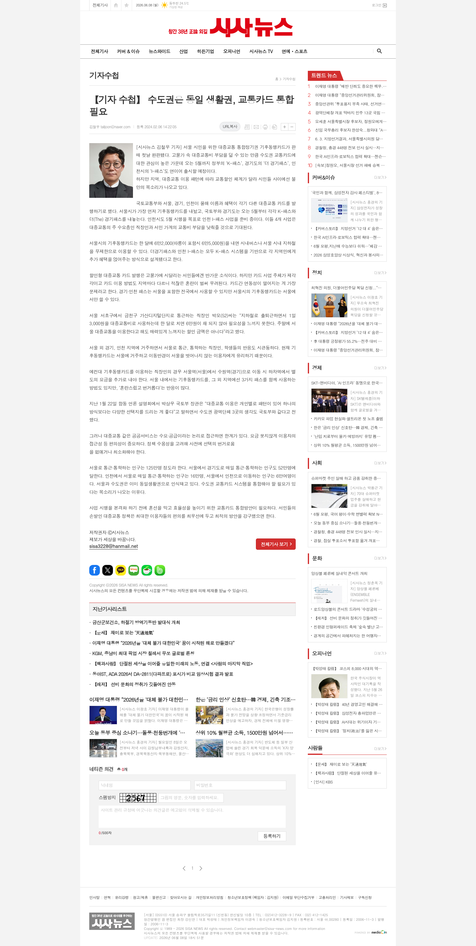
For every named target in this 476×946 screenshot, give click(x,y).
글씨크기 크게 (284, 127)
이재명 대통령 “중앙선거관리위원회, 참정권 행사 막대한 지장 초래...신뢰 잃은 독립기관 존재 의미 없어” (351, 95)
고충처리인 (327, 897)
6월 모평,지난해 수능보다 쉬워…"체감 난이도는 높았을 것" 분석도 (348, 246)
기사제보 (347, 897)
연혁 (107, 897)
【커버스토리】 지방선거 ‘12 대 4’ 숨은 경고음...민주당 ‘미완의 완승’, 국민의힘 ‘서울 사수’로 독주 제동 (348, 228)
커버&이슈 (323, 177)
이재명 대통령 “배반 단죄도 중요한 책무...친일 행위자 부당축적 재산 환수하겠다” (351, 86)
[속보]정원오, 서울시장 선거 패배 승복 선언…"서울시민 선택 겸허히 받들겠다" (351, 165)
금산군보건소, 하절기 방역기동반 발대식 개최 (136, 622)
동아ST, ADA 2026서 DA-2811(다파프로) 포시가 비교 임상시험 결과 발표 (162, 674)
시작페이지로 (116, 5)
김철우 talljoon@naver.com (110, 126)
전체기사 (100, 5)
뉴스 (324, 75)
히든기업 (205, 51)
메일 (256, 127)
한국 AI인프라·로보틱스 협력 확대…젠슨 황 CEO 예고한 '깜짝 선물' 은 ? (351, 156)
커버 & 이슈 (128, 51)
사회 (317, 463)
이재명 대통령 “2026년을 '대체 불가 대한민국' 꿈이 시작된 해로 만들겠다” (163, 643)
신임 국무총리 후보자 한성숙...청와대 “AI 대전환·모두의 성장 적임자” (351, 130)
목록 (247, 127)
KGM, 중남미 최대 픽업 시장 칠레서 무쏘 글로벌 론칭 (143, 653)
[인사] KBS (323, 782)
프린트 (265, 127)
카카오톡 (120, 570)
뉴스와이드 (159, 51)
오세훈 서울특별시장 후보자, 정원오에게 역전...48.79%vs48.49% (351, 121)
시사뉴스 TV (260, 51)
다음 (200, 868)
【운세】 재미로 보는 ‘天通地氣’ (123, 632)
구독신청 (365, 897)
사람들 (315, 748)
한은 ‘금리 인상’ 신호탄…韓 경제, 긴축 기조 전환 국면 (348, 427)
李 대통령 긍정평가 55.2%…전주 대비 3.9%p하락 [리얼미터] (348, 341)
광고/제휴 (140, 897)
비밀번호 (204, 785)
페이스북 (94, 570)
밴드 (160, 570)
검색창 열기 (378, 51)
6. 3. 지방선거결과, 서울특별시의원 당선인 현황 (351, 139)
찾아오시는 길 (181, 897)
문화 (317, 558)
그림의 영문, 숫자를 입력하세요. (189, 797)
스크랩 (274, 127)
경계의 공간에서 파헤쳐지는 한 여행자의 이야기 (348, 635)
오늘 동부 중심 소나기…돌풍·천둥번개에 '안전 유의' (348, 523)
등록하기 (272, 836)
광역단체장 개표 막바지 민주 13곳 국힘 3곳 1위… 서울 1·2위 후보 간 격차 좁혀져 (351, 112)
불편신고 (159, 897)
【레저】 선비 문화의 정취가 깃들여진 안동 (133, 684)
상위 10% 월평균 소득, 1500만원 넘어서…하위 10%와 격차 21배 (348, 445)
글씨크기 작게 (292, 127)
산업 (183, 51)
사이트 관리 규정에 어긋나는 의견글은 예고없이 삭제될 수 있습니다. (162, 810)
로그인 (376, 5)
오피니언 (231, 51)
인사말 (94, 897)
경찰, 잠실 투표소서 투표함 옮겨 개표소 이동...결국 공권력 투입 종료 (348, 540)
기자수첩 (289, 79)
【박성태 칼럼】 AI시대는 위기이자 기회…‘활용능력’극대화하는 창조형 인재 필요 (348, 722)
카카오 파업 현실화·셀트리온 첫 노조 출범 (348, 418)
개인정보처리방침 (209, 897)
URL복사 (230, 126)
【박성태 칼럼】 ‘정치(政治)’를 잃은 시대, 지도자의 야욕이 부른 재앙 (348, 731)
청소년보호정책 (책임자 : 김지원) (252, 897)
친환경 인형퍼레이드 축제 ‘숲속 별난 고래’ (348, 627)
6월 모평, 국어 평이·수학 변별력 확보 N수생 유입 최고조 (348, 514)
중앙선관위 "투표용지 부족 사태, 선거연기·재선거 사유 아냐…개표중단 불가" (351, 104)
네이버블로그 (133, 570)
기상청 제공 (176, 7)
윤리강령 (121, 897)
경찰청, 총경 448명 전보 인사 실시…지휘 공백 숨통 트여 (351, 147)
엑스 (107, 570)
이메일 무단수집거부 (298, 897)
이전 (184, 868)
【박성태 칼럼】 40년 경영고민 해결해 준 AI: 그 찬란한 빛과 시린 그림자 (348, 704)
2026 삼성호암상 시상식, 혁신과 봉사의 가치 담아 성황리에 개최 (348, 255)
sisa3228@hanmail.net (113, 546)
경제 (317, 367)
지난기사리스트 (110, 609)
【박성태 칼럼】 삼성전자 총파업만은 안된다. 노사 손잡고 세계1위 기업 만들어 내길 (348, 713)
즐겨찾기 (126, 5)
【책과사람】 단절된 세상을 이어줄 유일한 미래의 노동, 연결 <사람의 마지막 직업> (172, 663)
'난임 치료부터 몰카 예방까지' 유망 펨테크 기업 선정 (348, 436)
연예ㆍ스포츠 (295, 51)
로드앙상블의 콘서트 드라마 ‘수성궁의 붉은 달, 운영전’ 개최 (348, 609)
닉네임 (107, 785)
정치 (317, 272)
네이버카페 (146, 570)
